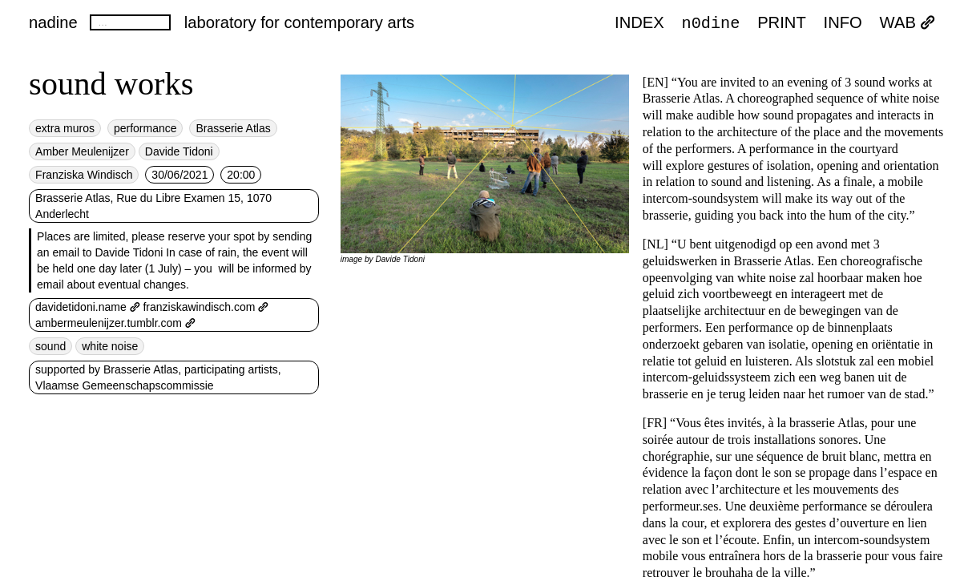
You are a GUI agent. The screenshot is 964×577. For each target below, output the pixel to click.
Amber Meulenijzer (82, 151)
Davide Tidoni (179, 151)
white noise (110, 346)
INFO (843, 23)
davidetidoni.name (87, 307)
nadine (53, 22)
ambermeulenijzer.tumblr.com (115, 323)
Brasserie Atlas (233, 128)
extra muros (65, 128)
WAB (907, 23)
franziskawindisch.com (205, 307)
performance (145, 128)
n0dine (711, 22)
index (639, 23)
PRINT (781, 23)
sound (50, 346)
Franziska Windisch (83, 174)
